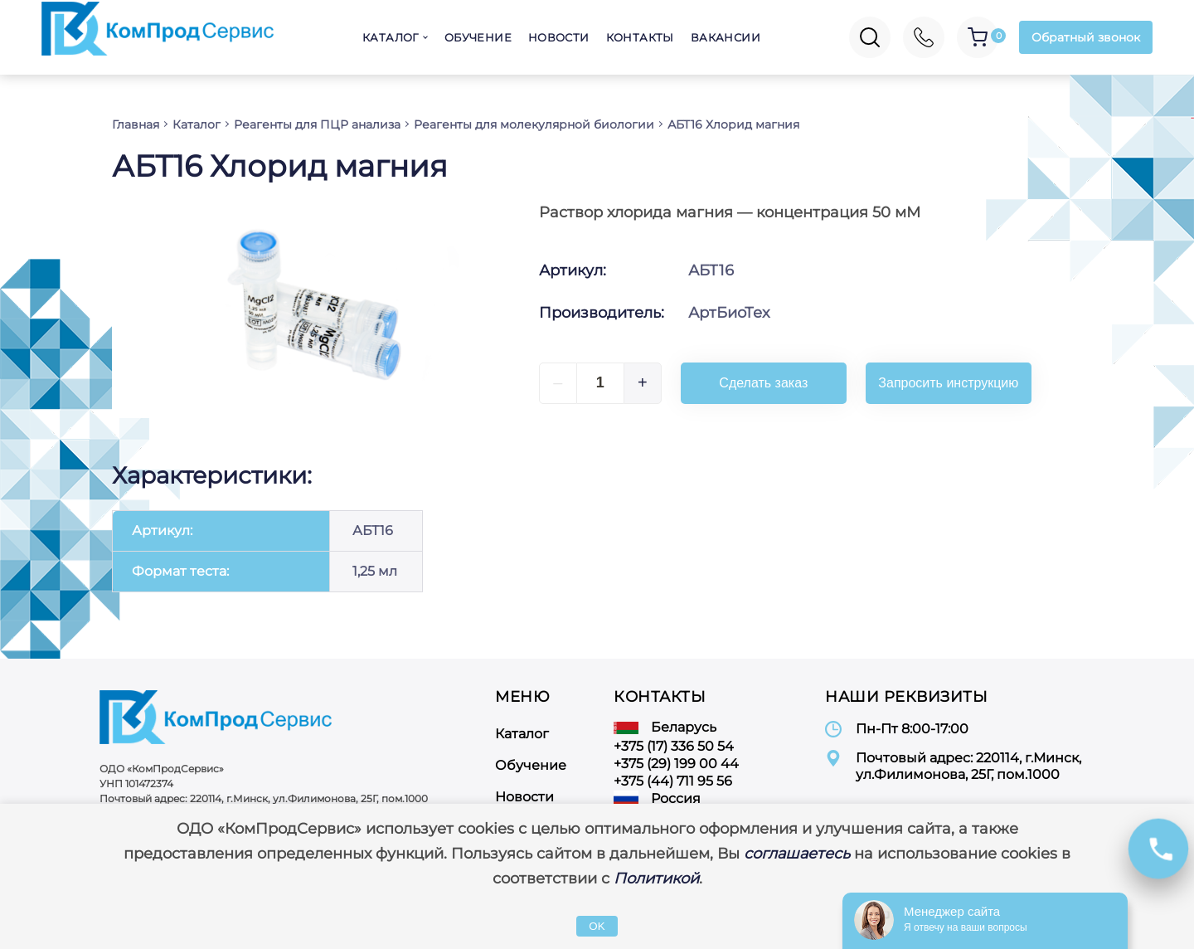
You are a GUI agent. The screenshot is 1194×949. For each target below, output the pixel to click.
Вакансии (725, 37)
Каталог (390, 37)
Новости (559, 37)
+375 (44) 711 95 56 (673, 781)
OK (596, 926)
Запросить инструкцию (948, 383)
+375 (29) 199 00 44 (676, 763)
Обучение (478, 37)
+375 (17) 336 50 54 (674, 746)
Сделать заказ (763, 383)
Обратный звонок (1085, 37)
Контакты (640, 37)
